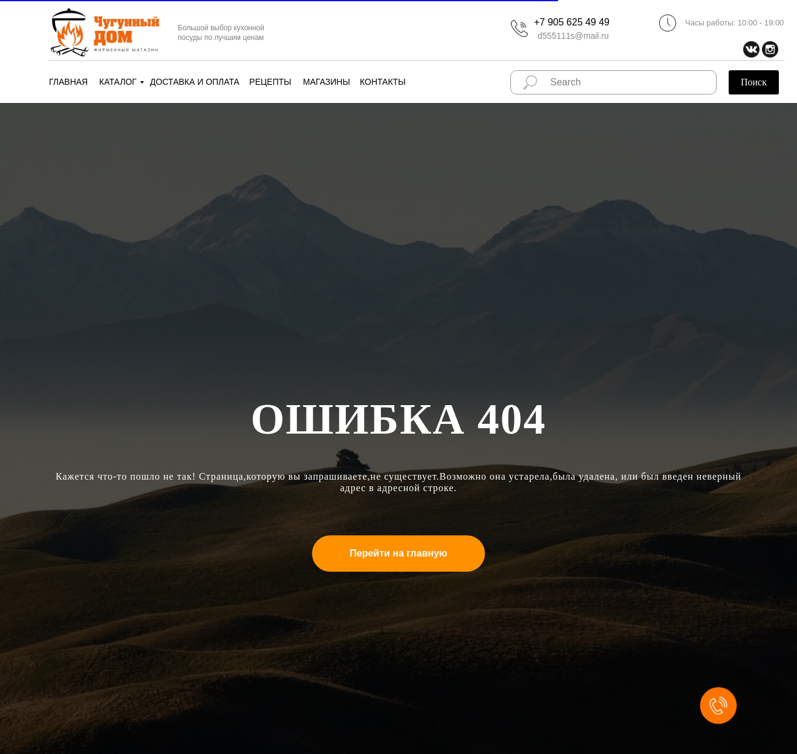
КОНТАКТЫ (383, 82)
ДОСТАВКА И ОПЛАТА (194, 82)
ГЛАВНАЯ (68, 82)
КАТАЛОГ (118, 82)
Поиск (754, 82)
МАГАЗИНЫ (326, 82)
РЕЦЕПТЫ (270, 82)
